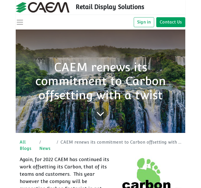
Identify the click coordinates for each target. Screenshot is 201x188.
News (45, 148)
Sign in (144, 22)
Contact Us (171, 22)
